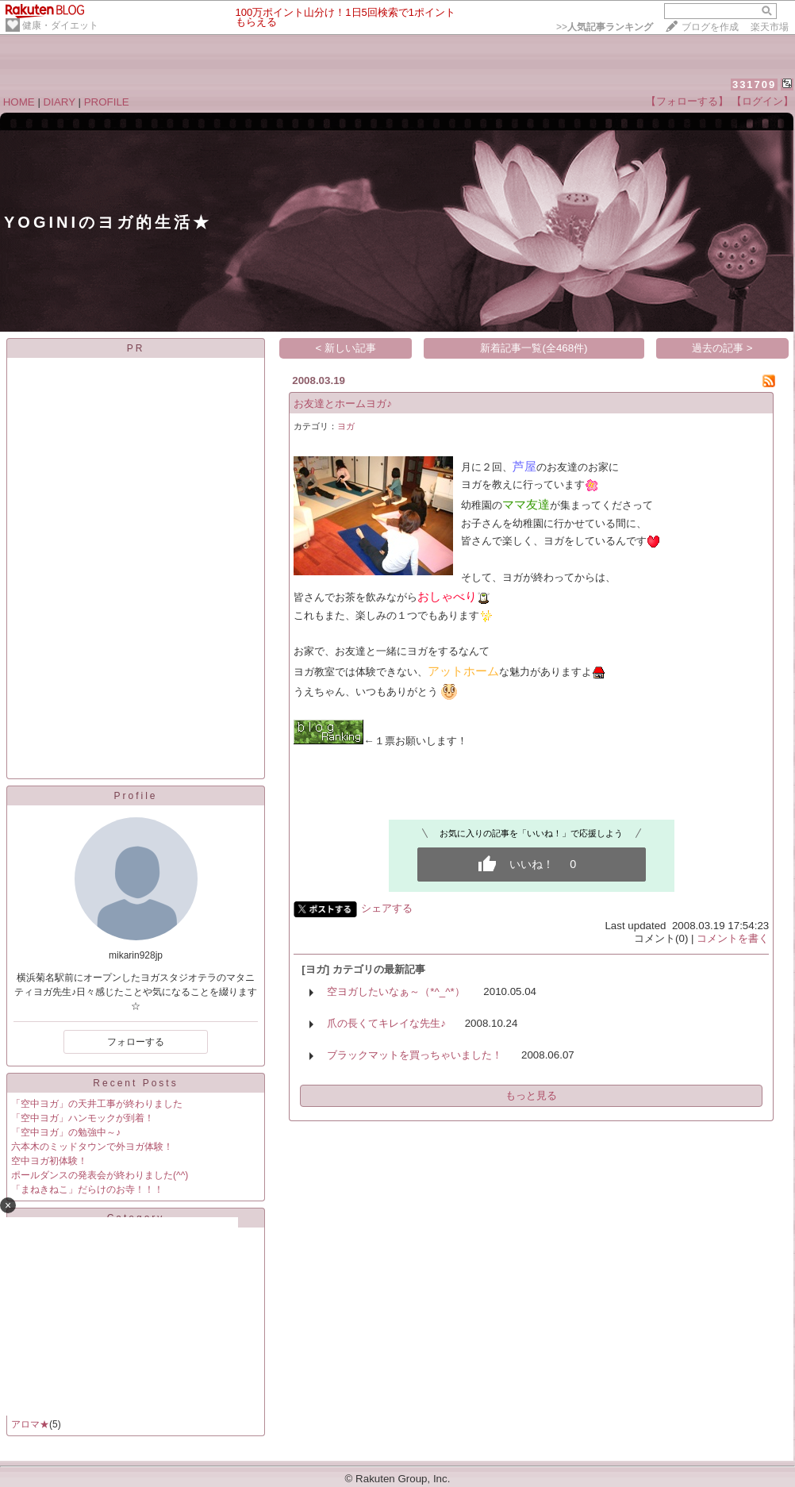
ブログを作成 (710, 27)
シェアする (387, 908)
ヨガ (346, 426)
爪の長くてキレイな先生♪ (386, 1023)
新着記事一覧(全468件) (533, 348)
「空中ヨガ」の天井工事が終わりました (96, 1103)
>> (604, 27)
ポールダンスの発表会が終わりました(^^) (99, 1175)
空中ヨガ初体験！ (49, 1160)
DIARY (59, 102)
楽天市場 (770, 27)
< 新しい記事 (346, 348)
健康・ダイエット (60, 25)
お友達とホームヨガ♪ (343, 403)
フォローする (135, 1041)
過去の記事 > (722, 348)
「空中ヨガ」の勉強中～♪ (66, 1132)
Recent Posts (135, 1083)
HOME (19, 102)
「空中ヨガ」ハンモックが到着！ (82, 1118)
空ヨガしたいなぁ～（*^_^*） (395, 991)
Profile (135, 795)
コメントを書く (733, 938)
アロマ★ (30, 1424)
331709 (754, 84)
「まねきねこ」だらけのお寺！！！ (87, 1189)
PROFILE (106, 102)
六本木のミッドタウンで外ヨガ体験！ (92, 1146)
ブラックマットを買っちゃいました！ (414, 1055)
